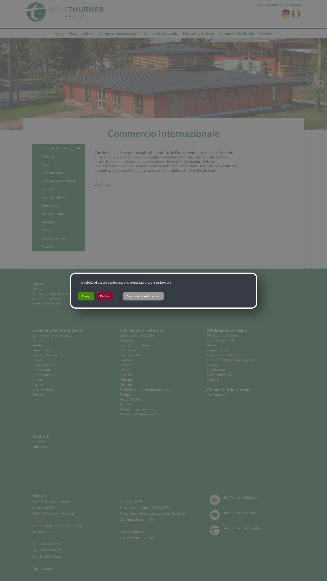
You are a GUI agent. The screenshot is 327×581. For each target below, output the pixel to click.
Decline (104, 296)
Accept (86, 296)
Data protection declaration (143, 296)
